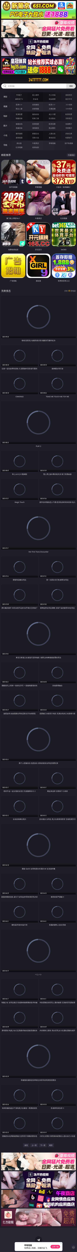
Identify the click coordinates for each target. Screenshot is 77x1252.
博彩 (5, 96)
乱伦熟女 (52, 118)
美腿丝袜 (19, 128)
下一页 (42, 1145)
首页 (26, 1145)
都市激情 (19, 133)
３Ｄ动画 (68, 104)
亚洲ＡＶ (19, 104)
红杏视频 (19, 147)
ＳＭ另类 (68, 109)
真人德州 (35, 95)
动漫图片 (68, 124)
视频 (5, 106)
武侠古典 (68, 133)
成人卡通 (52, 114)
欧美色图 (52, 124)
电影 (5, 116)
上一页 (34, 1145)
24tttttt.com (38, 79)
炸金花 (35, 99)
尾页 (51, 1145)
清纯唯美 (35, 128)
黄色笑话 (52, 138)
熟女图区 (52, 128)
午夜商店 (35, 143)
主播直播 (52, 109)
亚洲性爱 (19, 114)
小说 (5, 135)
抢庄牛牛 (68, 99)
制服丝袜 (19, 118)
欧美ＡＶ (52, 104)
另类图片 (68, 128)
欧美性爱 (68, 114)
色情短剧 (35, 147)
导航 (5, 145)
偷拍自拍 (35, 114)
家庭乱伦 (35, 133)
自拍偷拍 (35, 104)
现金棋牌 (52, 99)
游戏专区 (68, 95)
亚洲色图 (35, 124)
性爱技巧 (68, 138)
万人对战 (52, 95)
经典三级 (35, 118)
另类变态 (68, 118)
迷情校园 (19, 138)
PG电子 (19, 95)
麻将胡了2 (19, 99)
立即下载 (55, 1246)
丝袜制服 (35, 109)
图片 (5, 125)
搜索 (71, 86)
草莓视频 (52, 143)
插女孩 (19, 143)
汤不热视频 (69, 143)
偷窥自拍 (19, 124)
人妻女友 (52, 133)
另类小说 (35, 138)
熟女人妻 (19, 109)
